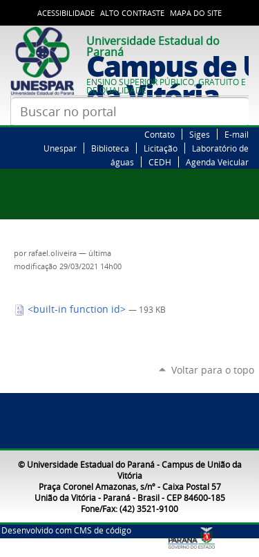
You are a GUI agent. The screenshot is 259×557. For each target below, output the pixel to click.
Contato (159, 134)
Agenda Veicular (217, 161)
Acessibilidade (66, 13)
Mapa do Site (196, 13)
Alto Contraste (132, 13)
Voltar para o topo (212, 369)
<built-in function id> (71, 309)
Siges (199, 134)
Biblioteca (110, 148)
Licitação (161, 148)
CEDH (159, 161)
